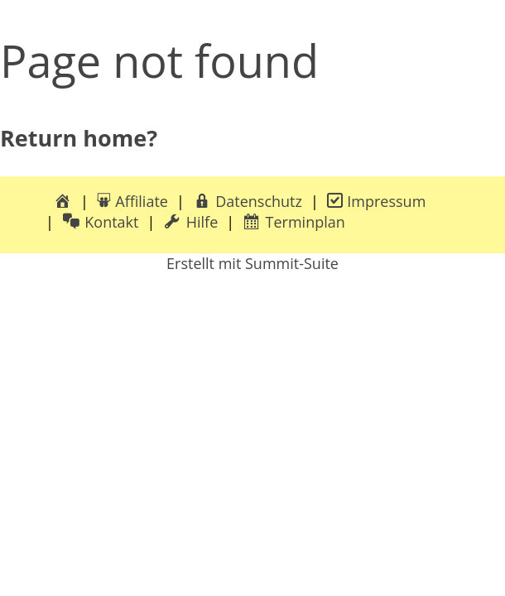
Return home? (78, 138)
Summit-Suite (292, 263)
